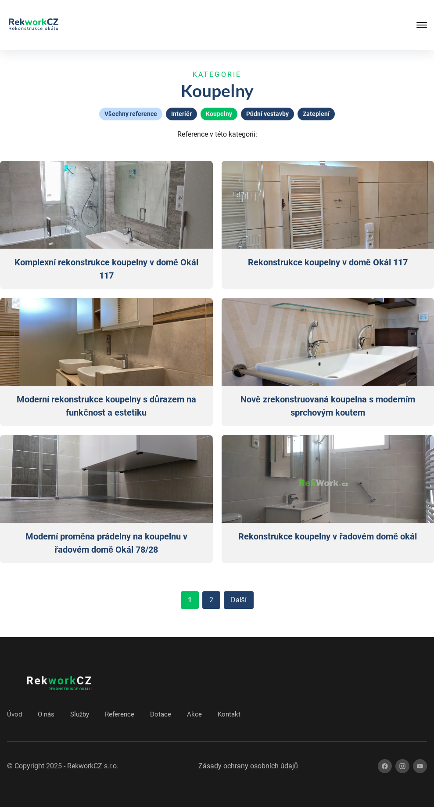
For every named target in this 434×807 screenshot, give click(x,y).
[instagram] (402, 766)
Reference (119, 714)
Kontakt (229, 714)
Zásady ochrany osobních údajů (248, 766)
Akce (194, 714)
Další (239, 600)
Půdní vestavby (267, 113)
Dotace (160, 714)
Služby (79, 714)
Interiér (181, 113)
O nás (46, 714)
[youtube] (420, 766)
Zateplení (316, 113)
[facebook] (385, 766)
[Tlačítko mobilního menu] (392, 25)
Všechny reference (130, 113)
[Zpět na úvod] (33, 25)
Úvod (14, 714)
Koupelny (219, 113)
